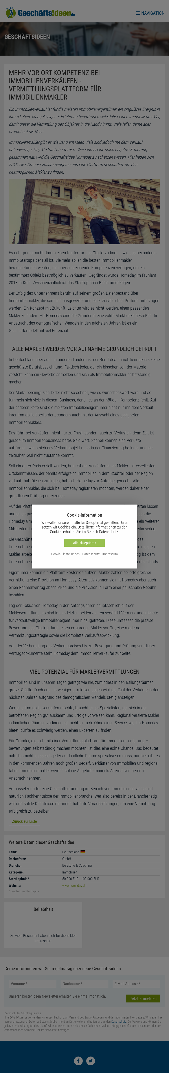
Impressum (110, 554)
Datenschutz (91, 554)
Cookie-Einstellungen (65, 554)
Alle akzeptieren (84, 543)
